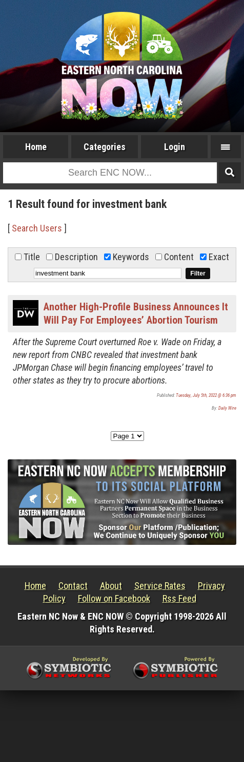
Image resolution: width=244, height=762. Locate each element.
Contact (73, 585)
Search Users (37, 228)
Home (36, 146)
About (111, 585)
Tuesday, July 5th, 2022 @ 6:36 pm (206, 395)
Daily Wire (227, 408)
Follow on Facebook (114, 598)
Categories (105, 146)
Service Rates (160, 585)
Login (174, 146)
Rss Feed (179, 598)
